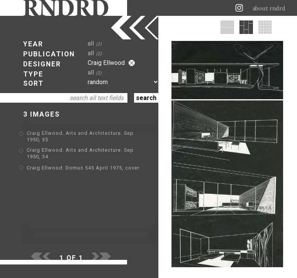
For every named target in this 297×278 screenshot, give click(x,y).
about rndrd (269, 8)
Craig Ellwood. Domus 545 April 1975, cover (83, 168)
